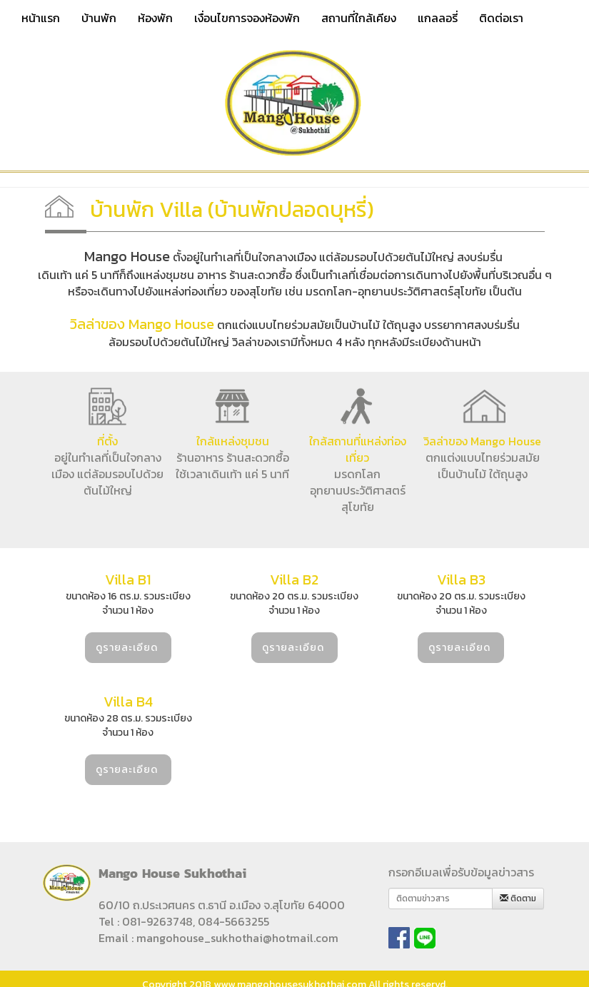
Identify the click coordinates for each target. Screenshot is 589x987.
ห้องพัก (155, 17)
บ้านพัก (98, 17)
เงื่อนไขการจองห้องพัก (247, 17)
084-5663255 (233, 921)
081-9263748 (157, 921)
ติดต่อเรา (501, 17)
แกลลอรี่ (438, 17)
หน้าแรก (40, 17)
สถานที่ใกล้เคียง (358, 17)
